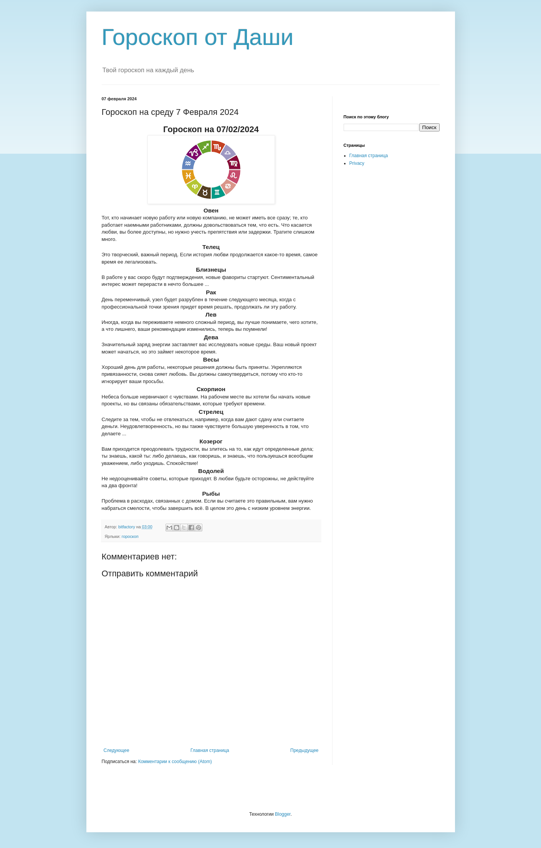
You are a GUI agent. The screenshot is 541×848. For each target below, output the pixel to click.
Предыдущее (304, 750)
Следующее (116, 750)
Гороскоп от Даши (198, 37)
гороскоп (130, 536)
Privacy (356, 163)
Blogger (283, 814)
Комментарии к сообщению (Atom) (175, 761)
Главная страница (209, 750)
